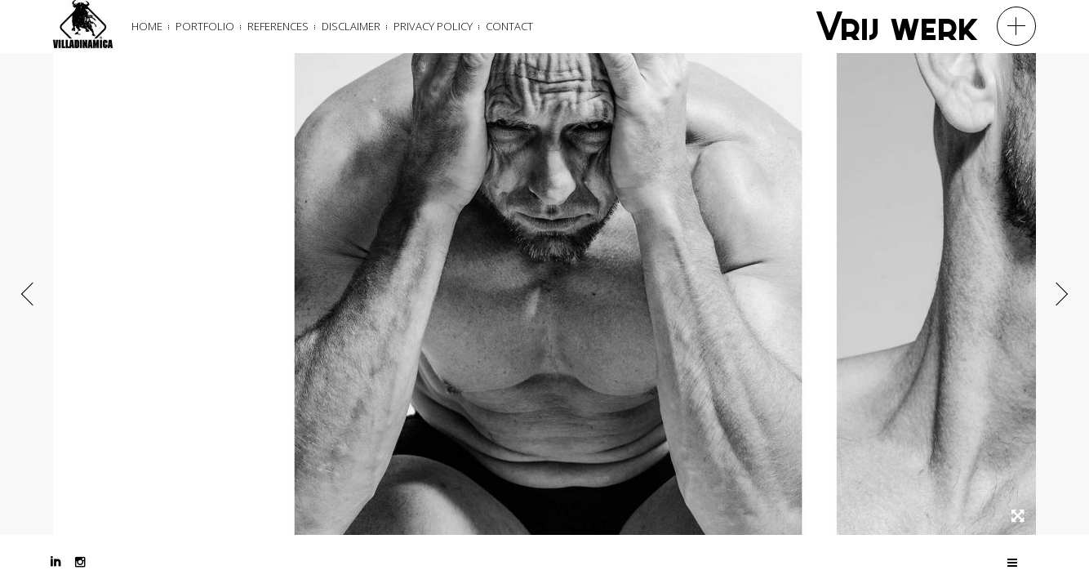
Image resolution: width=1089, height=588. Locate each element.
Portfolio (205, 26)
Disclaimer (351, 26)
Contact (509, 26)
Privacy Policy (433, 26)
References (278, 26)
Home (146, 26)
